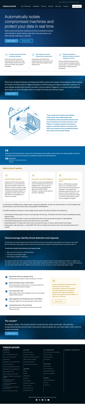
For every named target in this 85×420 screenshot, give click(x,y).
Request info (26, 41)
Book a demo (12, 41)
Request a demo (77, 6)
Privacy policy (53, 397)
